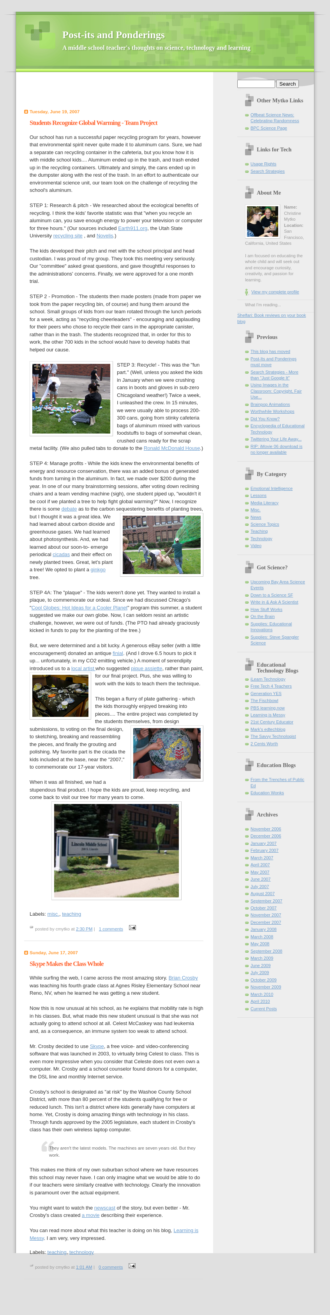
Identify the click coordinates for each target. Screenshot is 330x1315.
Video (256, 545)
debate (69, 509)
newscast (104, 1208)
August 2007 (263, 893)
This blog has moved (270, 351)
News (256, 517)
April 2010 (260, 1001)
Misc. (256, 509)
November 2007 (266, 915)
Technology (261, 538)
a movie (91, 1215)
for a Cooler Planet (101, 608)
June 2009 (261, 965)
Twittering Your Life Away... (276, 439)
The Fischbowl (264, 700)
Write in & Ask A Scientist (274, 602)
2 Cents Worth (264, 743)
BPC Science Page (269, 128)
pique (146, 668)
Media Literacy (265, 502)
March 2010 (262, 994)
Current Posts (264, 1008)
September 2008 (266, 951)
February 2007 (265, 850)
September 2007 (266, 901)
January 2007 (264, 843)
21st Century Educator (272, 722)
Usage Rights (263, 164)
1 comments (111, 929)
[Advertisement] (116, 91)
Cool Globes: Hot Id (54, 608)
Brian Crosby (183, 978)
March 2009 (262, 958)
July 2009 (260, 972)
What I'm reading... (263, 304)
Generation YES (266, 693)
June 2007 (261, 879)
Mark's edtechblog (268, 729)
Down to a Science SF (272, 595)
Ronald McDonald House (172, 448)
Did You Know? (265, 418)
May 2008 (260, 943)
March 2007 (262, 857)
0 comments (111, 1267)
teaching (71, 914)
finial (118, 653)
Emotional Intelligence (272, 488)
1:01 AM (84, 1267)
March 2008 (262, 936)
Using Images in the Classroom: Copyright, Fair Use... (276, 391)
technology (81, 1252)
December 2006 (266, 836)
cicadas (61, 554)
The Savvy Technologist (273, 736)
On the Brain (263, 616)
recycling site (68, 236)
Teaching (259, 531)
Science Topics (265, 524)
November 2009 (266, 987)
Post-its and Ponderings (156, 40)
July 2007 (260, 886)
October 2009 (264, 980)
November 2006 (266, 829)
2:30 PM (84, 929)
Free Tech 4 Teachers (271, 686)
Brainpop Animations (270, 404)
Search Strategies (268, 171)
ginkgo (98, 569)
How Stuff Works (266, 609)
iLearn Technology (268, 679)
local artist (83, 668)
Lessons (258, 495)
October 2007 (264, 908)
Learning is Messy (268, 715)
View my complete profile (275, 292)
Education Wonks (267, 792)
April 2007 (260, 864)
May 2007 (260, 872)
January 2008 (264, 929)
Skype (97, 1046)
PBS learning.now (268, 708)
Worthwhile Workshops (273, 411)
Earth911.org (132, 228)
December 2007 (266, 922)
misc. (53, 914)
